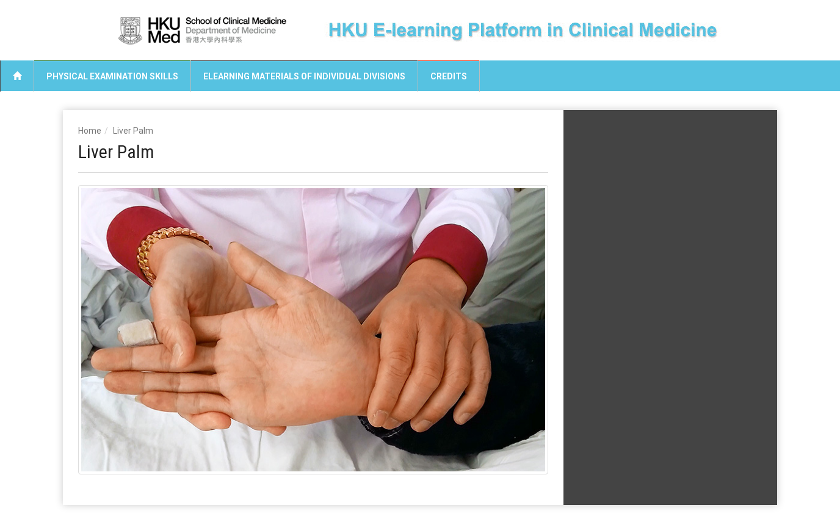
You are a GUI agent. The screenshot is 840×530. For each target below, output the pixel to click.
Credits (448, 76)
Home (89, 131)
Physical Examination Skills (112, 76)
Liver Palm (133, 131)
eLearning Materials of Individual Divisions (304, 76)
